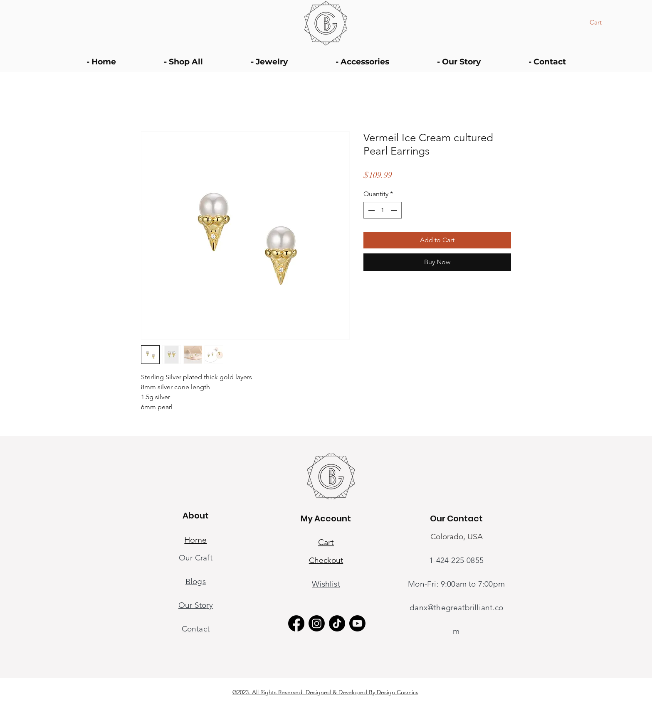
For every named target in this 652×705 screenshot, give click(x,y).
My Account (326, 518)
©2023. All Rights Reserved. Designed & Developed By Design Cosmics (325, 692)
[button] (601, 22)
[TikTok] (337, 623)
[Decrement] (370, 210)
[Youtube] (357, 623)
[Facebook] (296, 623)
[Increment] (394, 210)
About (196, 515)
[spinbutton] (382, 210)
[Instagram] (317, 623)
